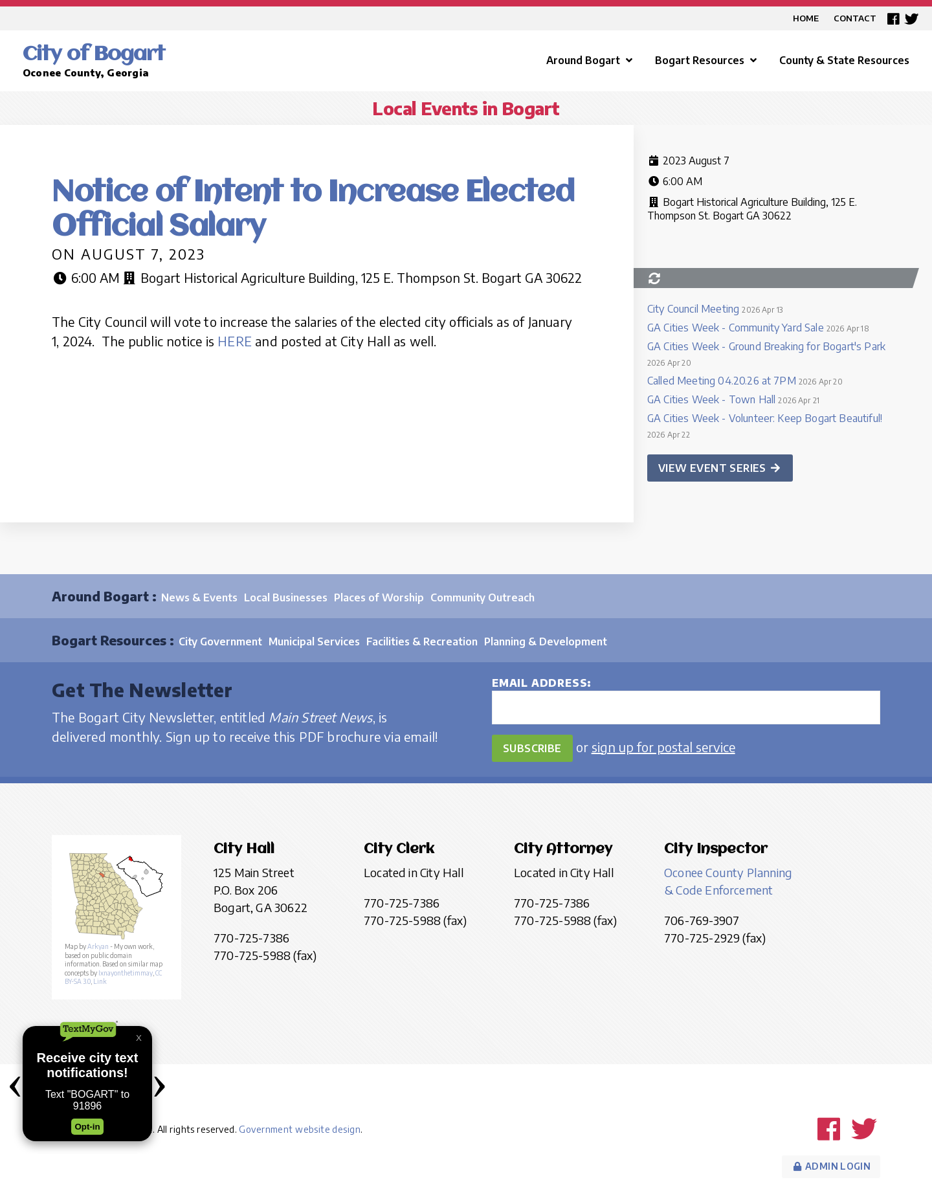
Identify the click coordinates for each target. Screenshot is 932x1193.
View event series (720, 468)
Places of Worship (379, 597)
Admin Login (831, 1166)
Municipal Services (314, 641)
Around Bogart (591, 60)
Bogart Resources (707, 60)
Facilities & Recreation (422, 641)
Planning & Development (545, 641)
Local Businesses (285, 597)
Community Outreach (482, 597)
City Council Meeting (693, 308)
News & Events (199, 597)
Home (806, 18)
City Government (220, 641)
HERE (234, 341)
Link (100, 981)
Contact (855, 18)
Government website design (300, 1129)
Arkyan (98, 946)
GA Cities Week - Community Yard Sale (735, 327)
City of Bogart (94, 54)
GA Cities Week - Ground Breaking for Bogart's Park (766, 346)
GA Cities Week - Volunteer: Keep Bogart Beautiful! (764, 418)
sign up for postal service (663, 747)
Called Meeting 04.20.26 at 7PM (721, 380)
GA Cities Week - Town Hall (711, 399)
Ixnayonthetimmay (125, 973)
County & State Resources (844, 60)
